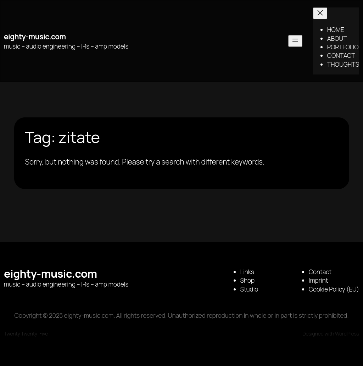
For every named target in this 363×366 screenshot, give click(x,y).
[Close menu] (320, 13)
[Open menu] (295, 41)
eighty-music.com (35, 36)
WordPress (347, 333)
